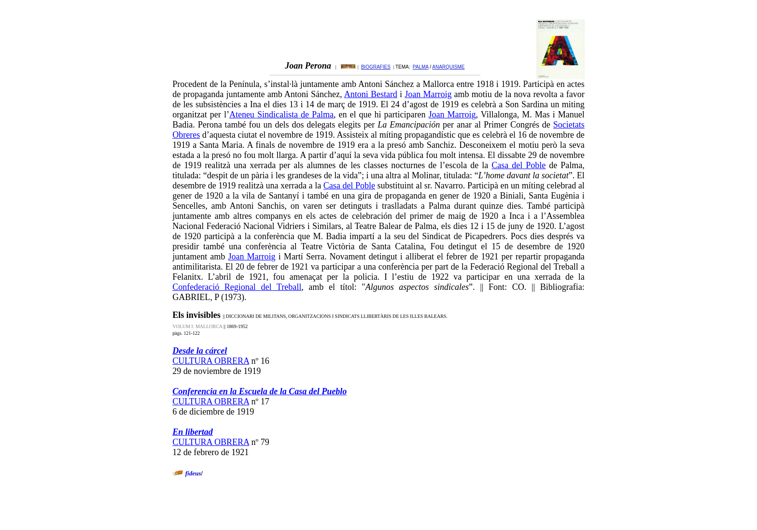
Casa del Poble (518, 165)
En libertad (192, 432)
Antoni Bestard (370, 94)
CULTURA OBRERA (210, 361)
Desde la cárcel (199, 351)
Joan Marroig (428, 94)
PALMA (421, 67)
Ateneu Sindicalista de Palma (281, 114)
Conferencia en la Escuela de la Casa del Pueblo (259, 391)
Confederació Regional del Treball (236, 287)
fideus (193, 473)
